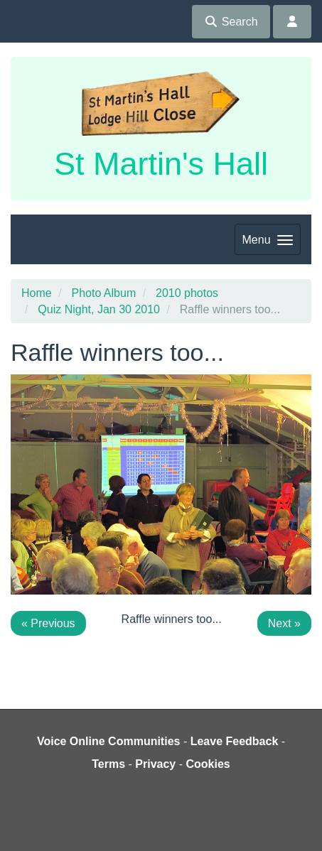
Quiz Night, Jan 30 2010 (99, 309)
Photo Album (103, 293)
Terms (108, 764)
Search (230, 22)
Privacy (155, 764)
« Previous (48, 623)
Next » (284, 623)
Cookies (208, 764)
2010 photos (187, 293)
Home (36, 293)
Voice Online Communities (109, 741)
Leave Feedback (234, 741)
